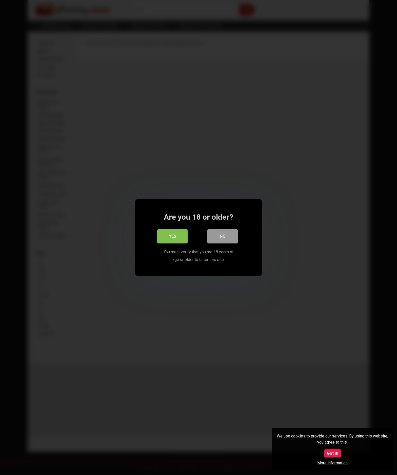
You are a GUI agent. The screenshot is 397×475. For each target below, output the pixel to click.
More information (332, 463)
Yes (172, 236)
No (223, 236)
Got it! (332, 453)
